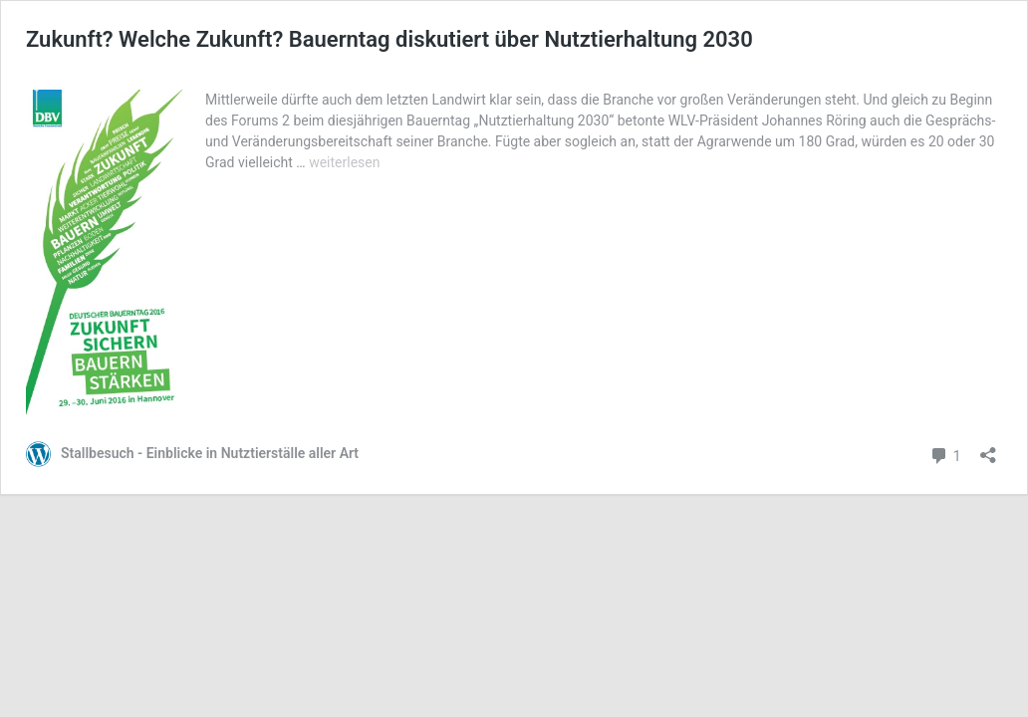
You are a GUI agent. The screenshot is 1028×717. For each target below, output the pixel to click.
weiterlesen (344, 162)
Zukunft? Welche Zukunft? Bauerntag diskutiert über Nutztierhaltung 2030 (389, 39)
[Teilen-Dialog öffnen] (988, 448)
